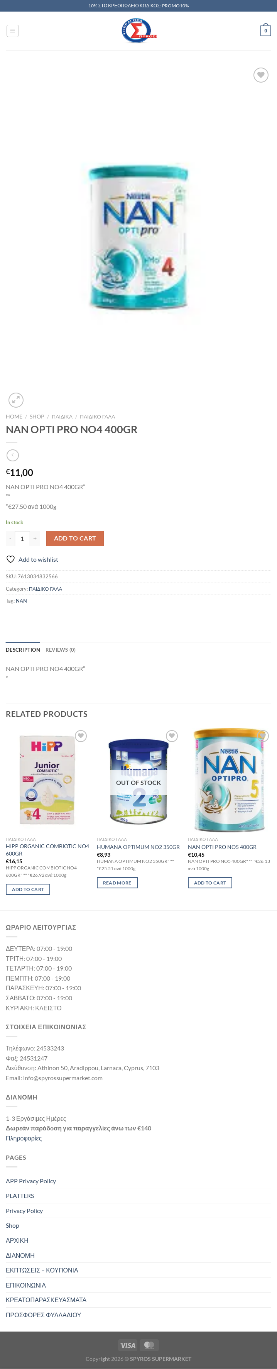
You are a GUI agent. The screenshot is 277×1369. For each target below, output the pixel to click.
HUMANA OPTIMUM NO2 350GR (138, 847)
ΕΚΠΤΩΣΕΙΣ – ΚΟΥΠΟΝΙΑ (42, 1270)
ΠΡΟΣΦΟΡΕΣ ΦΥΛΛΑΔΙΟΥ (43, 1314)
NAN (21, 601)
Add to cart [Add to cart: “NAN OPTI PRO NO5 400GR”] (210, 882)
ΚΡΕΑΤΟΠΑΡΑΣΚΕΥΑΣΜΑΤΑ (46, 1299)
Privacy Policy (24, 1210)
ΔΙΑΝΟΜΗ (20, 1255)
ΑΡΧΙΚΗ (17, 1240)
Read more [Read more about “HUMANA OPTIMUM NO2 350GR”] (117, 882)
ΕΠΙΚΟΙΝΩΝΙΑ (26, 1285)
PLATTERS (20, 1195)
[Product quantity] (22, 538)
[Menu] (13, 31)
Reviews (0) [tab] (61, 650)
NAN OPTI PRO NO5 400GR (222, 847)
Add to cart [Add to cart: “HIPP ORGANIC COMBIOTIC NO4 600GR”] (28, 889)
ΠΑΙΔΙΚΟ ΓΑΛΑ (97, 416)
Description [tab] (23, 650)
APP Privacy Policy (31, 1180)
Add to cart (75, 538)
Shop (37, 416)
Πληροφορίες (24, 1138)
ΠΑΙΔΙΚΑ (62, 416)
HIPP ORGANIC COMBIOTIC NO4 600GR (47, 850)
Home (14, 416)
